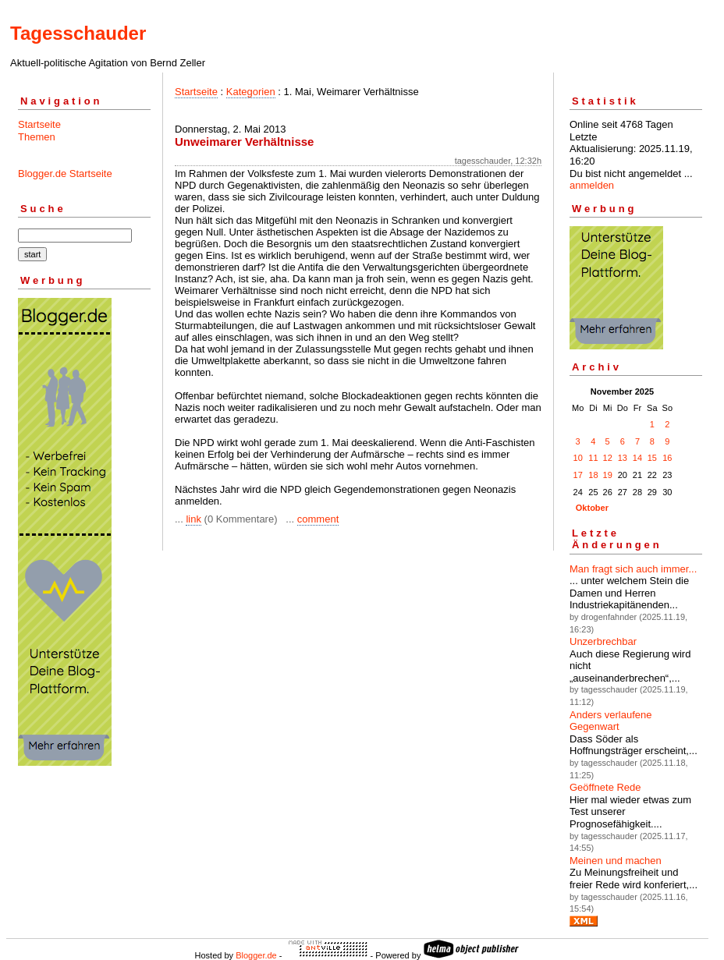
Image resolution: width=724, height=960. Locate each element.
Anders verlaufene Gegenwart (611, 721)
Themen (36, 137)
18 (593, 475)
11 (593, 457)
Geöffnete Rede (605, 787)
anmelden (592, 185)
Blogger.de (256, 955)
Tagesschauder (78, 33)
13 (622, 457)
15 (652, 457)
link (193, 519)
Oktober (592, 507)
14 (637, 457)
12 (607, 457)
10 (578, 457)
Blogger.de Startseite (65, 173)
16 (667, 457)
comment (318, 519)
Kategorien (250, 91)
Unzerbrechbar (603, 641)
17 (578, 475)
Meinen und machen (616, 860)
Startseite (39, 124)
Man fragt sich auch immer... (633, 569)
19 (607, 475)
